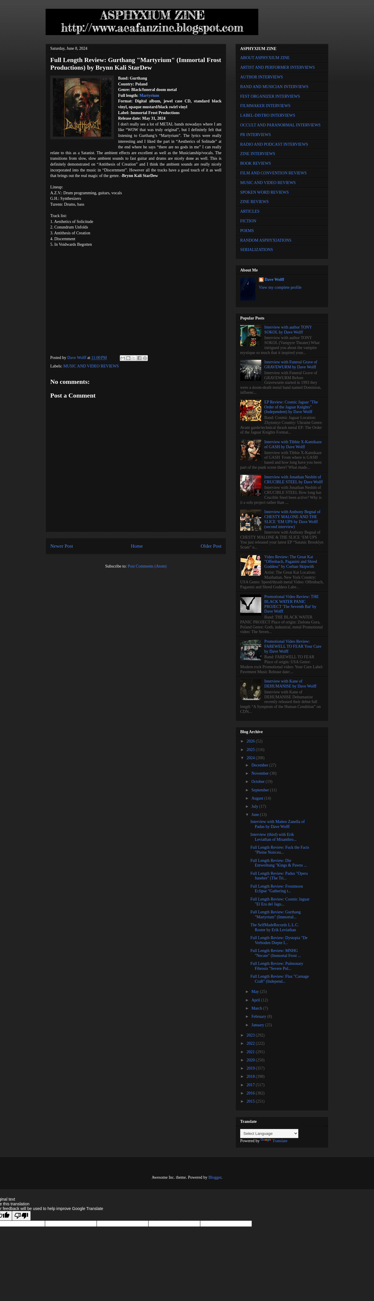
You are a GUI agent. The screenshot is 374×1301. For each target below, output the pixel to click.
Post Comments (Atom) (147, 566)
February (259, 1016)
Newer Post (61, 546)
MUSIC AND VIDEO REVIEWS (91, 366)
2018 (251, 1076)
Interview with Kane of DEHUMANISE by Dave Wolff (290, 683)
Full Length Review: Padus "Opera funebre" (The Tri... (279, 876)
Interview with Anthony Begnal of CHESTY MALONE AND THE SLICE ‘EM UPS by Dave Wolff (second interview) (292, 519)
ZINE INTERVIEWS (257, 154)
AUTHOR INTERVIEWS (261, 77)
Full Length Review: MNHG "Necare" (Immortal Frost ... (275, 953)
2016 (251, 1093)
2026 (251, 741)
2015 (251, 1101)
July (255, 806)
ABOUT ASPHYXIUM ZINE (265, 58)
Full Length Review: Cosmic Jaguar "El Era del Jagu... (279, 901)
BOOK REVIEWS (255, 163)
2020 (251, 1060)
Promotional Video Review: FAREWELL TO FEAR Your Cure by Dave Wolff (292, 646)
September (260, 790)
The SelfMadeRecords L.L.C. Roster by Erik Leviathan (274, 927)
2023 (251, 1035)
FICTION (248, 221)
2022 (251, 1043)
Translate (274, 1141)
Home (137, 546)
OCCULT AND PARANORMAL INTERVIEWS (280, 125)
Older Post (211, 546)
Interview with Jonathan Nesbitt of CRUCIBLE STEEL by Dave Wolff (293, 479)
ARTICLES (249, 211)
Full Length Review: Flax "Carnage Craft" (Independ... (279, 979)
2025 (251, 749)
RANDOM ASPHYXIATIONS (265, 240)
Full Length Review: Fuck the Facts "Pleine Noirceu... (279, 850)
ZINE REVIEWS (254, 202)
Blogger (214, 1177)
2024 (251, 758)
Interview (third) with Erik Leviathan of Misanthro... (273, 837)
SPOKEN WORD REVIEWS (264, 192)
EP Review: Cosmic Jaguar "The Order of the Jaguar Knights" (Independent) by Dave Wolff (291, 407)
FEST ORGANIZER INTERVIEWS (270, 96)
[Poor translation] (21, 1216)
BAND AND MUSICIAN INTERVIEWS (274, 87)
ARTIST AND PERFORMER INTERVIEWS (277, 67)
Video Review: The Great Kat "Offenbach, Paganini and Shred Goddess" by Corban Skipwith (290, 562)
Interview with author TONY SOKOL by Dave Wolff (288, 329)
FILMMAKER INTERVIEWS (265, 106)
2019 (251, 1068)
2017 (251, 1085)
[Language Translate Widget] (269, 1133)
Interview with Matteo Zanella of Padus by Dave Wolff (277, 824)
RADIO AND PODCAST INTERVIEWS (274, 144)
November (260, 773)
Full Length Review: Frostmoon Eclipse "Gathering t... (276, 888)
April (256, 1000)
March (257, 1008)
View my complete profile (280, 287)
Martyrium (149, 95)
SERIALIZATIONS (256, 250)
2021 (251, 1052)
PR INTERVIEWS (255, 135)
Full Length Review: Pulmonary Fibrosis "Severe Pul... (276, 966)
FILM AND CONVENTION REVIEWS (273, 173)
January (258, 1025)
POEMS (247, 230)
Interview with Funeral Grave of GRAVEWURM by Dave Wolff (290, 364)
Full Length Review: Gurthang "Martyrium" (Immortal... (275, 914)
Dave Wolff (274, 279)
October (258, 781)
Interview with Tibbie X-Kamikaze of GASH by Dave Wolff (293, 444)
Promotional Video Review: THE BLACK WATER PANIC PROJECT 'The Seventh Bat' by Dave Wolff (291, 603)
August (257, 798)
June (255, 814)
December (260, 765)
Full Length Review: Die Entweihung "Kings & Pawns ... (278, 863)
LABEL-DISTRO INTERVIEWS (267, 115)
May (255, 991)
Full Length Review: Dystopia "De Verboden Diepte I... (278, 940)
